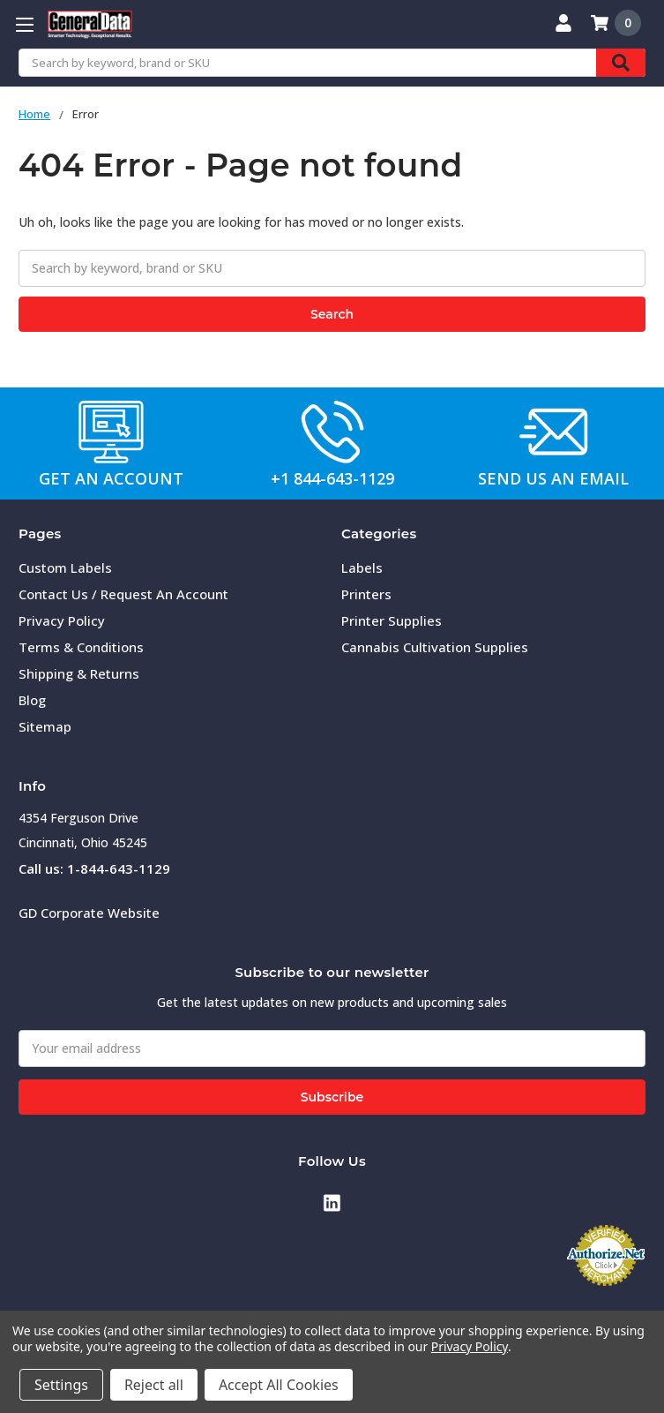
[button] (111, 431)
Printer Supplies (391, 620)
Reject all (153, 1384)
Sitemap (45, 726)
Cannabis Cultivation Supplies (434, 647)
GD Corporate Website (89, 912)
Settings (61, 1384)
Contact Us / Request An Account (123, 594)
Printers (366, 594)
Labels (362, 567)
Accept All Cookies (279, 1384)
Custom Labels (65, 567)
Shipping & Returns (79, 673)
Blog (32, 700)
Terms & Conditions (81, 647)
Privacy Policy (62, 620)
